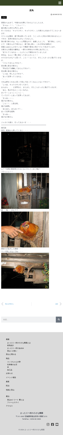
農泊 (7, 396)
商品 (7, 358)
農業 (7, 382)
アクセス (9, 406)
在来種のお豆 (12, 364)
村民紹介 (10, 345)
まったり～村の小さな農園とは (19, 343)
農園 (7, 339)
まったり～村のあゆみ (15, 348)
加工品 (9, 370)
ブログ (4, 17)
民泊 (7, 386)
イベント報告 (11, 377)
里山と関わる (11, 354)
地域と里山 (10, 390)
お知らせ (9, 373)
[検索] (59, 320)
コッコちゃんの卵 (14, 362)
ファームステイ (13, 402)
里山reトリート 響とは (15, 400)
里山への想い (12, 351)
